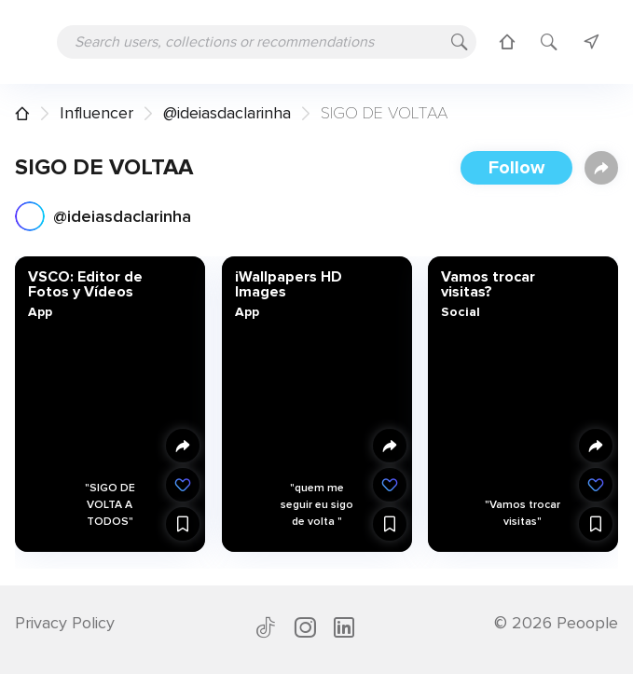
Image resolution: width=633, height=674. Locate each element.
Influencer (96, 113)
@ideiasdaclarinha (227, 113)
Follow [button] (516, 168)
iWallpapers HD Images (287, 284)
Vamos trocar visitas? (488, 284)
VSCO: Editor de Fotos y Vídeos (85, 284)
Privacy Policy (65, 622)
